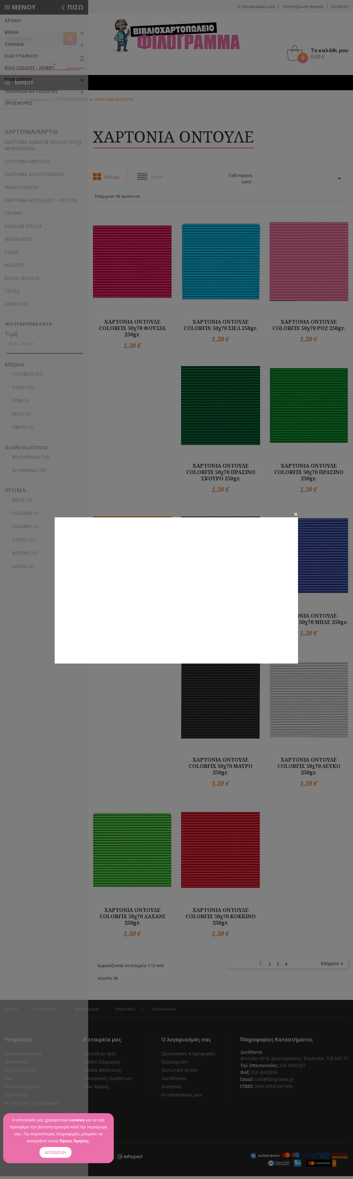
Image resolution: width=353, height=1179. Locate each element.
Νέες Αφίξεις (46, 1011)
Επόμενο (333, 966)
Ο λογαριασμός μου (256, 6)
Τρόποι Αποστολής (102, 1073)
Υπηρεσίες (125, 1011)
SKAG (21, 416)
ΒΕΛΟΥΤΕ (15, 268)
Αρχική (11, 1011)
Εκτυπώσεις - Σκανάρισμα (32, 1106)
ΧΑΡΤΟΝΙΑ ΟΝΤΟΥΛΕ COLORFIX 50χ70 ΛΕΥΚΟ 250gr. (308, 768)
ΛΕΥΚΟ (23, 569)
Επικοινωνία (164, 1011)
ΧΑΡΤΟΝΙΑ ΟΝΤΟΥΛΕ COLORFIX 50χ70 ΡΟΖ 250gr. (308, 327)
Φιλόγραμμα (87, 1011)
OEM (20, 403)
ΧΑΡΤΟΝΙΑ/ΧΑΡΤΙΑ (31, 134)
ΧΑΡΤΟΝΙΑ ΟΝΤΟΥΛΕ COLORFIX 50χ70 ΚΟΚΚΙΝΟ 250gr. (221, 918)
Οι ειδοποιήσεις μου (181, 1098)
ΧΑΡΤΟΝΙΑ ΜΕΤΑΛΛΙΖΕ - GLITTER (41, 203)
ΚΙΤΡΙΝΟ (25, 555)
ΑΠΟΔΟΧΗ (55, 1152)
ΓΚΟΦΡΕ (14, 216)
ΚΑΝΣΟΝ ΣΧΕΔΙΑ (23, 229)
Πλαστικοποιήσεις (23, 1056)
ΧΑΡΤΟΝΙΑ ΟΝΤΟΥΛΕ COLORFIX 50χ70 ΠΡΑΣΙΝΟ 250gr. (309, 474)
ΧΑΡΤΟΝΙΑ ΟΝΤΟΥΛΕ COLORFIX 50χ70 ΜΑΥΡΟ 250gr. (221, 768)
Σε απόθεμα (29, 473)
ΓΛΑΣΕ (12, 255)
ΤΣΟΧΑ (12, 294)
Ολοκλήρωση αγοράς (303, 6)
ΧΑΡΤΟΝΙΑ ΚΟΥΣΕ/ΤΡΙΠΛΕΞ (34, 177)
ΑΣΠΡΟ (23, 542)
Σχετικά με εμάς (99, 1056)
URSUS (23, 430)
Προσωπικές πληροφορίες (188, 1056)
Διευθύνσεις (174, 1081)
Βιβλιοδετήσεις (20, 1073)
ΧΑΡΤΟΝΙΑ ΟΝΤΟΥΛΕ (27, 164)
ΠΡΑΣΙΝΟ (25, 516)
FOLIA (23, 390)
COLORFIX (27, 376)
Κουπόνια (171, 1089)
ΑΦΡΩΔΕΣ (16, 307)
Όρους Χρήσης (74, 1140)
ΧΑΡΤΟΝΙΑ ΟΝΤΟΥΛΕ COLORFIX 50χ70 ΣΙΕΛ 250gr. (221, 327)
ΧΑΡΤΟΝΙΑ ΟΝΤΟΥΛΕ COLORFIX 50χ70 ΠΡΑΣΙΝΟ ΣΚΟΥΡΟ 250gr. (220, 474)
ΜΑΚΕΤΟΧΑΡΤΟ (22, 190)
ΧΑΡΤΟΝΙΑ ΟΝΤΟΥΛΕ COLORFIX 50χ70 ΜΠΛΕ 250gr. (309, 621)
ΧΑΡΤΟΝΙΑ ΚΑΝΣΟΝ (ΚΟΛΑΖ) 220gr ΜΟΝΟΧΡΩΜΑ (43, 148)
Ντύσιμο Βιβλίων (22, 1089)
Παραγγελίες (175, 1065)
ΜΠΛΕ (22, 502)
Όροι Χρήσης (96, 1089)
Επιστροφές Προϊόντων (107, 1081)
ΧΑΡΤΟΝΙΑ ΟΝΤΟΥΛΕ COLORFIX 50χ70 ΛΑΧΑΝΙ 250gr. (132, 918)
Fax (8, 1081)
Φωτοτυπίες (17, 1065)
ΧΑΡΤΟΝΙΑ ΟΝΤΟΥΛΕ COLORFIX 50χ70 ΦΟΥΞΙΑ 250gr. (132, 330)
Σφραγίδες (16, 1098)
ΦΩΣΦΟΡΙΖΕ (18, 242)
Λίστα (157, 180)
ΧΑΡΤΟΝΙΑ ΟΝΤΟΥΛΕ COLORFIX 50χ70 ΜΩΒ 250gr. (221, 621)
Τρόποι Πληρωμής (101, 1065)
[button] (319, 53)
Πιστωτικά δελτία (179, 1073)
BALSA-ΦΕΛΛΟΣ (22, 281)
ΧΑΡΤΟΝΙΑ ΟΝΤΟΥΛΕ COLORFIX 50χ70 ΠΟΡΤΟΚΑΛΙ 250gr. (132, 624)
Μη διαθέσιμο (31, 459)
